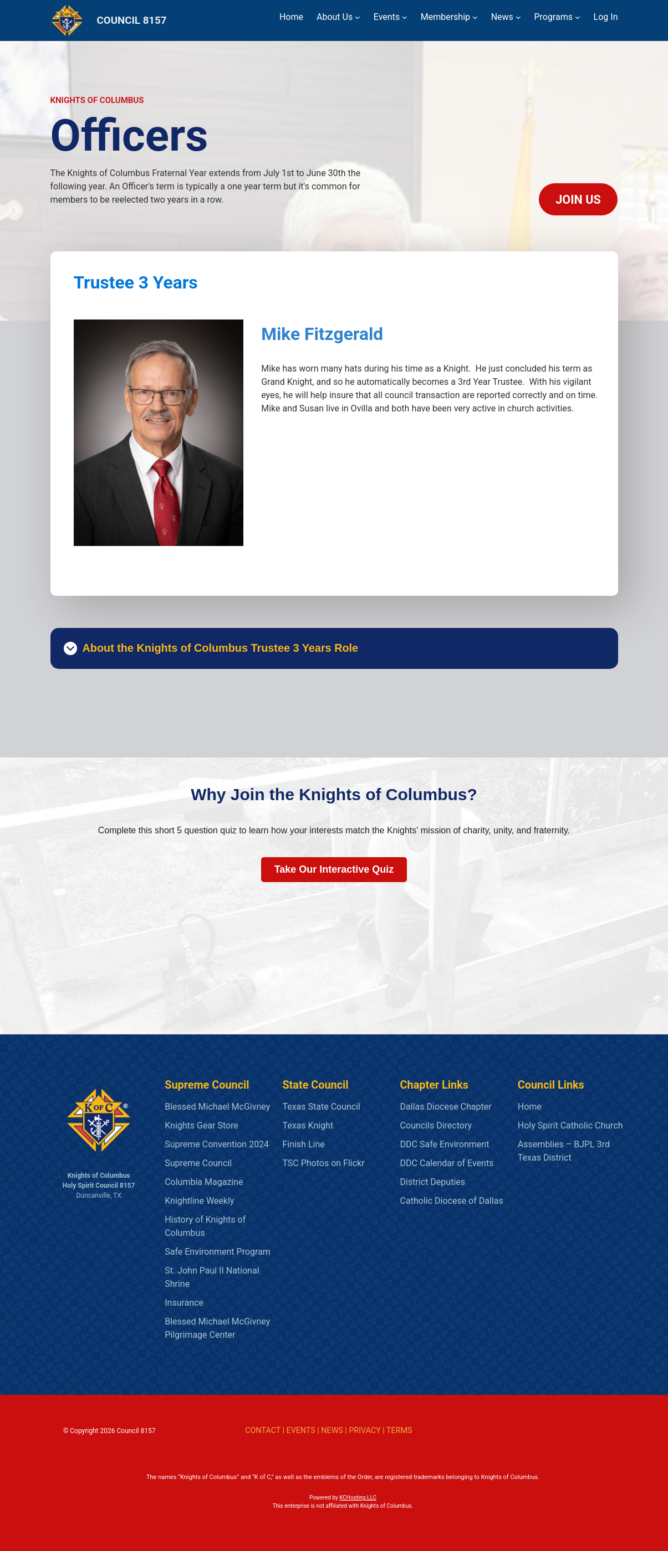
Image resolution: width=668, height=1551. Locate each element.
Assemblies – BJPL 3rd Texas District (564, 1151)
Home (530, 1106)
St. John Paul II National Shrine (212, 1277)
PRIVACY (364, 1430)
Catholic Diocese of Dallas (451, 1201)
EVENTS (301, 1430)
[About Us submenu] (357, 17)
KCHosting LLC (357, 1498)
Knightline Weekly (199, 1201)
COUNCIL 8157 (132, 20)
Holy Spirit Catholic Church (570, 1125)
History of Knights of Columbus (205, 1226)
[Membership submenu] (475, 17)
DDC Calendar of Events (447, 1163)
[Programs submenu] (577, 17)
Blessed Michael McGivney (217, 1106)
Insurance (184, 1302)
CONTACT (263, 1430)
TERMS (399, 1430)
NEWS (332, 1430)
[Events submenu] (404, 17)
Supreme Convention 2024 (217, 1144)
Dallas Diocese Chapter (446, 1106)
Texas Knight (307, 1125)
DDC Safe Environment (444, 1144)
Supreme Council (198, 1163)
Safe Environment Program (218, 1251)
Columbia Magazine (204, 1182)
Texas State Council (321, 1106)
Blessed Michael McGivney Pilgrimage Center (217, 1328)
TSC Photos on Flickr (323, 1163)
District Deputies (432, 1182)
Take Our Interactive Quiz (334, 869)
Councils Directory (436, 1125)
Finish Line (303, 1144)
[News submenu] (518, 17)
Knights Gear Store (201, 1125)
